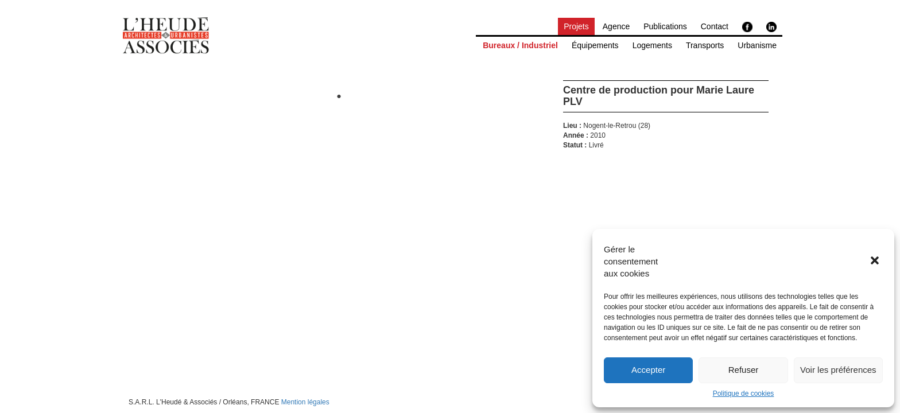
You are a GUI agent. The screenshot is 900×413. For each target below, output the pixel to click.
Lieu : (572, 126)
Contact (714, 26)
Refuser (743, 370)
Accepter (648, 370)
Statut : (575, 145)
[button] (876, 261)
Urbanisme (757, 45)
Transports (705, 45)
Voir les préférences (838, 370)
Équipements (595, 45)
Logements (652, 45)
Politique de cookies (743, 393)
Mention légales (305, 402)
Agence (616, 26)
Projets (576, 26)
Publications (665, 26)
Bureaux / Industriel (520, 45)
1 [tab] (339, 97)
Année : (575, 136)
